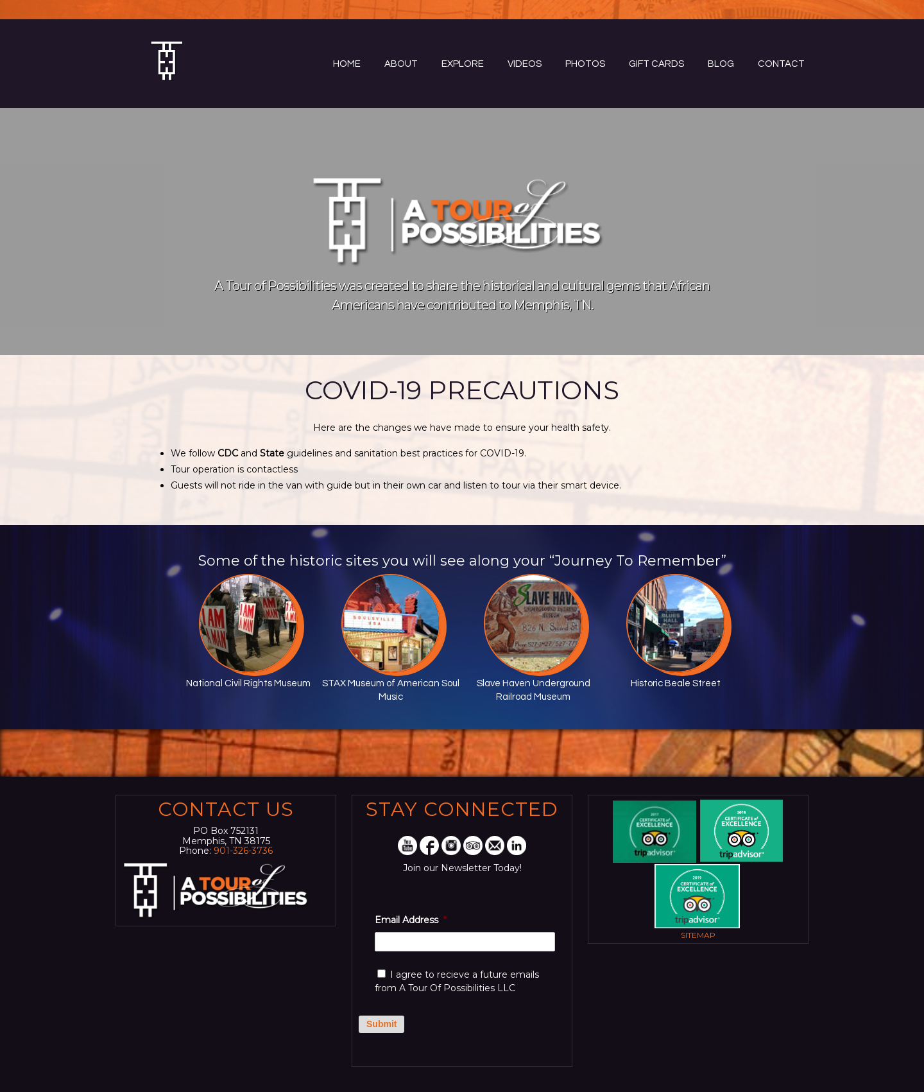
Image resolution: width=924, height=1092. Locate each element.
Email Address (411, 920)
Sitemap (698, 935)
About (401, 64)
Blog (721, 64)
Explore (462, 64)
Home (347, 64)
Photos (585, 64)
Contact (781, 64)
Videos (525, 64)
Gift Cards (656, 64)
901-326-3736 (243, 850)
